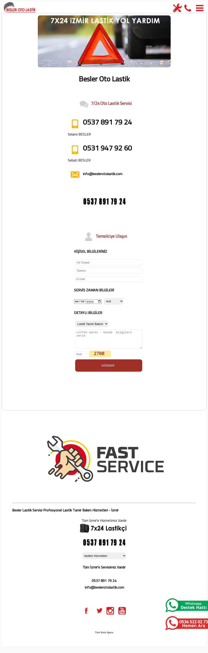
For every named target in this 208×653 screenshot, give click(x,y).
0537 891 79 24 (104, 584)
